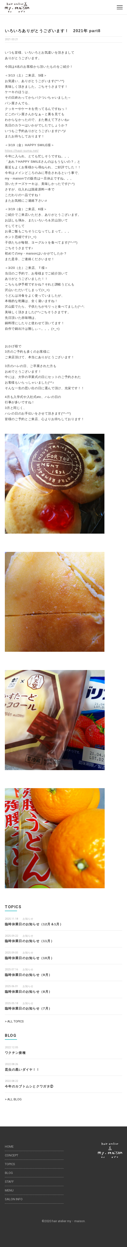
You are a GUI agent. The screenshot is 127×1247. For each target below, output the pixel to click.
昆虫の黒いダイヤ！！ (22, 1069)
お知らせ (28, 918)
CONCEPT (11, 1155)
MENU (9, 1190)
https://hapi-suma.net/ (22, 150)
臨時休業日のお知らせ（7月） (28, 1008)
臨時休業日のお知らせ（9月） (28, 975)
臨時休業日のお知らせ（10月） (29, 958)
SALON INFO (14, 1199)
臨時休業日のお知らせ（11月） (29, 941)
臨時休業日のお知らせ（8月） (28, 991)
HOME (9, 1146)
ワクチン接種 (15, 1053)
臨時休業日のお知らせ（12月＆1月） (34, 924)
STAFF (9, 1181)
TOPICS (10, 1164)
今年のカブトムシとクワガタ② (29, 1086)
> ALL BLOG (13, 1099)
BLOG (9, 1173)
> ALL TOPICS (14, 1021)
